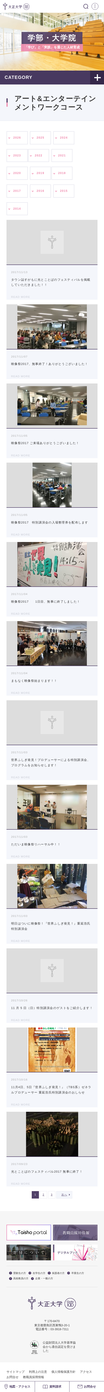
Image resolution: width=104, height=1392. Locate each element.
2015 (64, 191)
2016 (40, 191)
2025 (40, 137)
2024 (64, 137)
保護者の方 (56, 1273)
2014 (17, 208)
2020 (17, 173)
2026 (17, 137)
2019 (40, 173)
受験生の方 (17, 1273)
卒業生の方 (75, 1273)
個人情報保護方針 (63, 1371)
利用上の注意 (38, 1371)
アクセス (86, 1371)
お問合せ (12, 1377)
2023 (17, 155)
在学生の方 (36, 1273)
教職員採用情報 (33, 1377)
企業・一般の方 (42, 1278)
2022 (38, 155)
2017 (17, 191)
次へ (64, 1194)
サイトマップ (15, 1371)
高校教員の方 (18, 1278)
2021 (62, 155)
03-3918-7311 (59, 1329)
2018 (62, 173)
